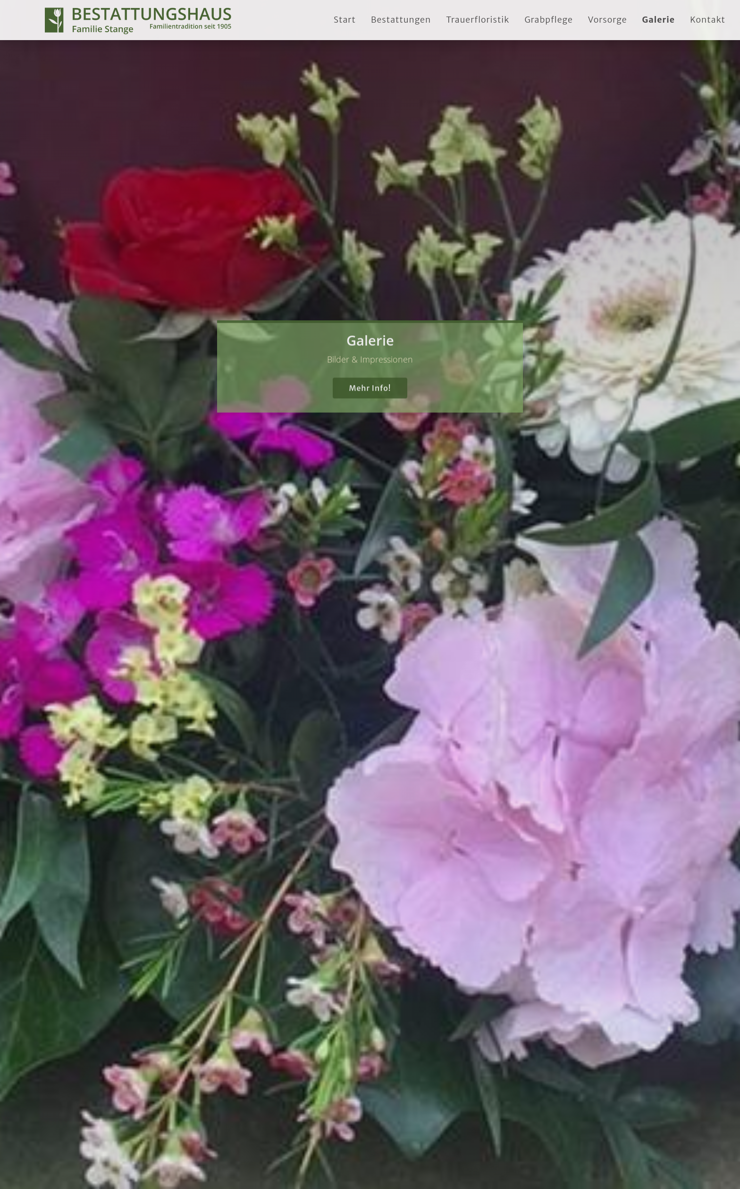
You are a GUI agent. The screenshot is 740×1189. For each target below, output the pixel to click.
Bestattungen (401, 20)
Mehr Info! (370, 373)
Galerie (658, 20)
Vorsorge (607, 20)
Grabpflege (548, 20)
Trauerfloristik (477, 20)
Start (345, 20)
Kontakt (707, 20)
